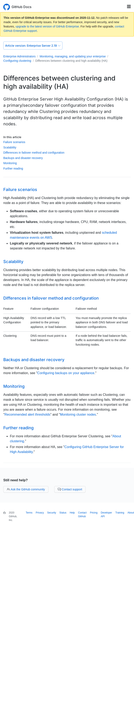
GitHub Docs (22, 7)
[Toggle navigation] (129, 6)
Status (62, 512)
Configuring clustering (17, 60)
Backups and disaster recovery (23, 158)
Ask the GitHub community (26, 489)
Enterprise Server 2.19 (33, 45)
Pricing (94, 512)
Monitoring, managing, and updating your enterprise (73, 56)
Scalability (9, 147)
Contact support (70, 489)
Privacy (40, 512)
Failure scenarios (14, 142)
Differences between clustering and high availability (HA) (71, 60)
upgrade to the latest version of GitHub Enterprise (47, 26)
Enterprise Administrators (19, 56)
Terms (29, 512)
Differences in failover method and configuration (33, 152)
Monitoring (10, 163)
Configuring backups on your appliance (65, 373)
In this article (12, 137)
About (130, 512)
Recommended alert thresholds (27, 414)
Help (72, 512)
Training (119, 512)
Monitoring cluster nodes (78, 414)
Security (51, 512)
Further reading (13, 168)
